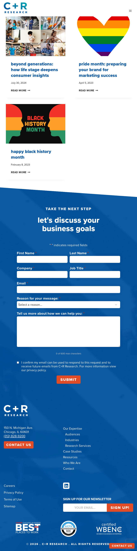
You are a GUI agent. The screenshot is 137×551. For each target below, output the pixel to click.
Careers (9, 485)
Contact (68, 468)
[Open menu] (130, 10)
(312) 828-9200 (14, 436)
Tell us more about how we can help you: (51, 313)
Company (25, 268)
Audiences (72, 434)
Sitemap (9, 506)
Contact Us (18, 444)
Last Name (79, 253)
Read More (20, 90)
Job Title (78, 268)
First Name (27, 253)
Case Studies (72, 451)
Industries (72, 440)
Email (22, 283)
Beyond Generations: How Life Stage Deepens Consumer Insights (34, 70)
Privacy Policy (13, 492)
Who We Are (71, 462)
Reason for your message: (39, 298)
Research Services (78, 445)
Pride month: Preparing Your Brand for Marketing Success (103, 70)
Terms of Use (13, 499)
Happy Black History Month (31, 154)
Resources (70, 457)
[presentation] (35, 36)
